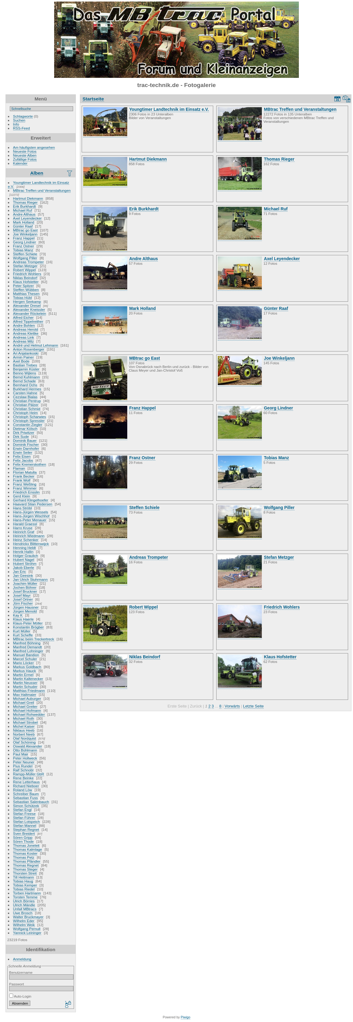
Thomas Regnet (26, 865)
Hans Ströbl (22, 508)
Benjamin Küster (26, 369)
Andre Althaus (24, 214)
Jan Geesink (23, 575)
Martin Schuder (25, 687)
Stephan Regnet (26, 829)
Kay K (18, 615)
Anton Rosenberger (28, 349)
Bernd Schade (24, 381)
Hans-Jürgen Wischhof (31, 516)
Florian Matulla (25, 472)
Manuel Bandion (26, 655)
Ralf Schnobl (23, 770)
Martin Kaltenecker (28, 679)
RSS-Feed (21, 128)
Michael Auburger (27, 698)
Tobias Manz (23, 250)
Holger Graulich (25, 556)
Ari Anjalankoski (26, 353)
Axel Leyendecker (27, 218)
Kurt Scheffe (23, 635)
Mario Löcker (23, 663)
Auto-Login (20, 996)
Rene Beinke (23, 778)
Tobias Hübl (22, 298)
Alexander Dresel (27, 305)
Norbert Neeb (24, 734)
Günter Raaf (23, 226)
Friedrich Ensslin (26, 492)
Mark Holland (23, 222)
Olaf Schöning (24, 742)
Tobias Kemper (25, 885)
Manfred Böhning (27, 643)
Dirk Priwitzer (23, 433)
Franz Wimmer (25, 488)
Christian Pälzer (26, 405)
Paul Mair (20, 754)
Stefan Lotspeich (26, 822)
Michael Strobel (25, 722)
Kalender (20, 163)
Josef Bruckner (25, 591)
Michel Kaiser (24, 726)
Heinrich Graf (23, 532)
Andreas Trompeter (28, 262)
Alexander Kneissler (29, 309)
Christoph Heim (25, 413)
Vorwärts (232, 706)
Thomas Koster (25, 853)
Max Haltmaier (24, 694)
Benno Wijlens (24, 373)
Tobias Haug (23, 881)
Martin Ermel (23, 675)
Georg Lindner (24, 242)
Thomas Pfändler (27, 861)
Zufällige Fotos (25, 159)
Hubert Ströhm (25, 564)
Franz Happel (24, 238)
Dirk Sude (21, 436)
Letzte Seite (253, 706)
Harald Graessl (25, 524)
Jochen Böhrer (25, 587)
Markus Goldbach (27, 667)
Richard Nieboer (26, 786)
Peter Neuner (24, 762)
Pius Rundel (22, 766)
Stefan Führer (24, 818)
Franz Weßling (24, 484)
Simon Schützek (26, 806)
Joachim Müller (25, 583)
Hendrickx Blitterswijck (31, 544)
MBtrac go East (25, 230)
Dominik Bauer (25, 440)
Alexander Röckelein (29, 313)
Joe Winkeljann (25, 234)
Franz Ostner (23, 246)
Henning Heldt (24, 548)
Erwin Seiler (22, 452)
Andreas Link (23, 337)
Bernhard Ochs (25, 385)
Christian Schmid (26, 409)
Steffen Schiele (25, 254)
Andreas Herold (25, 329)
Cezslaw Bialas (25, 397)
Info (16, 124)
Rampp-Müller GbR (28, 774)
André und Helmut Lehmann (35, 345)
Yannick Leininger (27, 933)
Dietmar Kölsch (25, 429)
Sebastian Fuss (25, 798)
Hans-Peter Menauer (29, 520)
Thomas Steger (25, 869)
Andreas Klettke (26, 333)
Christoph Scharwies (29, 417)
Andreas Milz (23, 341)
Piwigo (185, 1017)
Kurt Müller (22, 631)
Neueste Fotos (25, 151)
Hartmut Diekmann (28, 198)
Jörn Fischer (23, 603)
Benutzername (21, 972)
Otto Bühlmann (25, 750)
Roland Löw (22, 790)
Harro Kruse (22, 528)
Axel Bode (21, 361)
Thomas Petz (23, 857)
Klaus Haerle (23, 619)
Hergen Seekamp (27, 302)
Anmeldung (22, 959)
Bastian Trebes (25, 365)
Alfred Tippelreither (28, 321)
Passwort (16, 984)
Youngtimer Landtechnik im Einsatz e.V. (38, 184)
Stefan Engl (22, 810)
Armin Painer (23, 357)
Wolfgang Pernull (26, 929)
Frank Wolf (22, 480)
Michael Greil (23, 702)
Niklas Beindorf (25, 278)
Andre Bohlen (24, 325)
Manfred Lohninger (28, 651)
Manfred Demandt (27, 647)
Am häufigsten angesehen (34, 147)
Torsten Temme (25, 897)
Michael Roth (23, 718)
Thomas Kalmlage (27, 849)
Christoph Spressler (29, 421)
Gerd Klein (21, 496)
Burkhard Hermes (27, 389)
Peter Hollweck (25, 758)
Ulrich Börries (24, 901)
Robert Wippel (24, 270)
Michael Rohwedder (29, 714)
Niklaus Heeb (24, 730)
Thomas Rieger (25, 202)
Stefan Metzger (25, 266)
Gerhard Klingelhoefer (30, 500)
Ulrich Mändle (24, 905)
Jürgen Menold (25, 611)
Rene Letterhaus (26, 782)
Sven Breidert (24, 833)
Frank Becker (24, 476)
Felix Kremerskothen (29, 464)
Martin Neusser (25, 683)
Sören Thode (23, 841)
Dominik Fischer (26, 444)
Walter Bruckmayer (28, 917)
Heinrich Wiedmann (29, 536)
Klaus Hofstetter (26, 282)
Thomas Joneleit (26, 845)
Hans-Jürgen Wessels (30, 512)
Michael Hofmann (27, 710)
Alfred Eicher (23, 317)
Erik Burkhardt (24, 206)
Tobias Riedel (24, 889)
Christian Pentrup (27, 401)
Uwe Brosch (22, 913)
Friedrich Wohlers (27, 274)
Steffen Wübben (26, 290)
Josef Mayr (22, 595)
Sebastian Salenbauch (31, 802)
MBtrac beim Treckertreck (33, 639)
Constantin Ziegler (27, 425)
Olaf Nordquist (24, 738)
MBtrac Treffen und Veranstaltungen (42, 190)
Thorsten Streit (25, 873)
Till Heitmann (23, 877)
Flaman (19, 468)
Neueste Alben (25, 155)
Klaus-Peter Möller (28, 623)
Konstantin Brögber (28, 627)
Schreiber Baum (26, 794)
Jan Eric (19, 571)
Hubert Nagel (23, 560)
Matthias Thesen (26, 294)
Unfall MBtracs (25, 909)
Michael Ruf (22, 210)
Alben (36, 173)
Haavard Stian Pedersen (32, 504)
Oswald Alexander (27, 746)
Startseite (93, 98)
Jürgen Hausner (26, 607)
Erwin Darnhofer (26, 448)
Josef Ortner (23, 599)
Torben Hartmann (27, 893)
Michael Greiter (25, 706)
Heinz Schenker (26, 540)
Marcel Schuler (25, 659)
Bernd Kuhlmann (26, 377)
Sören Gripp (22, 837)
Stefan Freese (24, 814)
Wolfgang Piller (25, 258)
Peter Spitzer (23, 286)
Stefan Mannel (24, 825)
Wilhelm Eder (24, 921)
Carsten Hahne (25, 393)
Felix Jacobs (23, 460)
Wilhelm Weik (24, 925)
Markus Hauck (24, 671)
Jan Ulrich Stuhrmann (30, 579)
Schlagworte (23, 116)
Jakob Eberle (23, 567)
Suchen (19, 120)
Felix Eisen (22, 456)
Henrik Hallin (23, 552)
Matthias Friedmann (29, 691)
